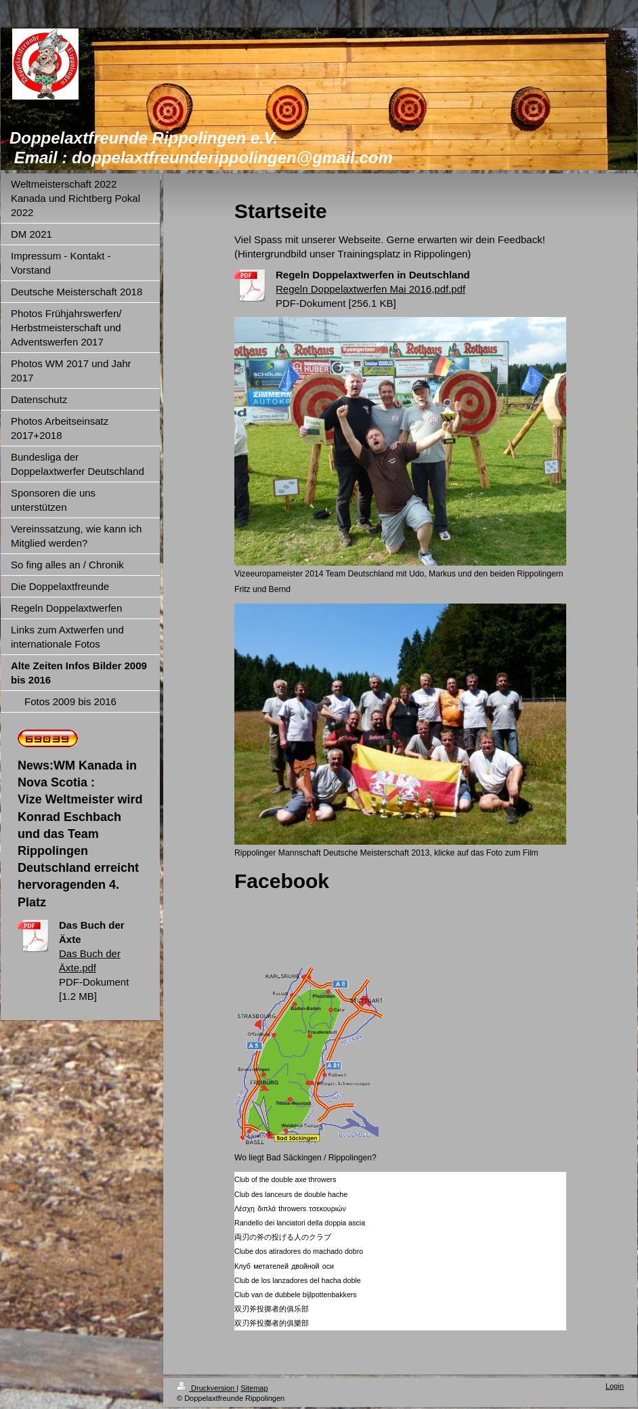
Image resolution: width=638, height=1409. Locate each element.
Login (614, 1386)
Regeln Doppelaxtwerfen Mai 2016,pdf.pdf (370, 289)
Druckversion (206, 1388)
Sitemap (254, 1388)
